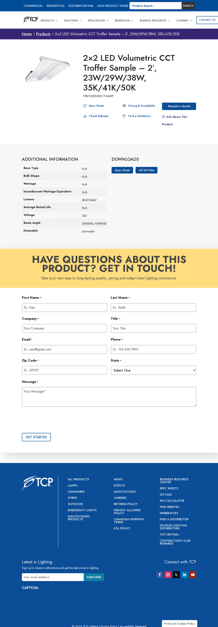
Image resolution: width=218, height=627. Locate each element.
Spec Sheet (96, 106)
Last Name (120, 298)
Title (115, 319)
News (118, 479)
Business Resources (155, 20)
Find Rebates (169, 507)
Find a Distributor (139, 116)
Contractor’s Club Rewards (175, 542)
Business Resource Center (174, 481)
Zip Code (30, 360)
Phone (117, 339)
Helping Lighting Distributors (173, 527)
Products (49, 20)
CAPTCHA (30, 587)
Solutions (73, 20)
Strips (72, 498)
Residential (56, 6)
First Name (32, 298)
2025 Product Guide (113, 6)
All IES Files (146, 170)
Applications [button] (98, 20)
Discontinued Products (79, 518)
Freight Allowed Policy (127, 512)
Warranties (169, 513)
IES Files (166, 495)
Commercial (33, 6)
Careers (120, 498)
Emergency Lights (82, 510)
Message (30, 382)
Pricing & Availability (141, 106)
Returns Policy (125, 504)
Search (188, 6)
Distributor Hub (81, 6)
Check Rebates (98, 116)
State (116, 360)
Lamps (72, 486)
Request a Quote (179, 106)
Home (27, 34)
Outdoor (75, 504)
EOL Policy (122, 528)
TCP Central (169, 535)
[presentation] (53, 420)
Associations (125, 492)
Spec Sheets (169, 488)
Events (119, 486)
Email (27, 339)
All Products (78, 479)
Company (184, 20)
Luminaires (76, 492)
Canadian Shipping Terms (129, 521)
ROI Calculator (172, 501)
